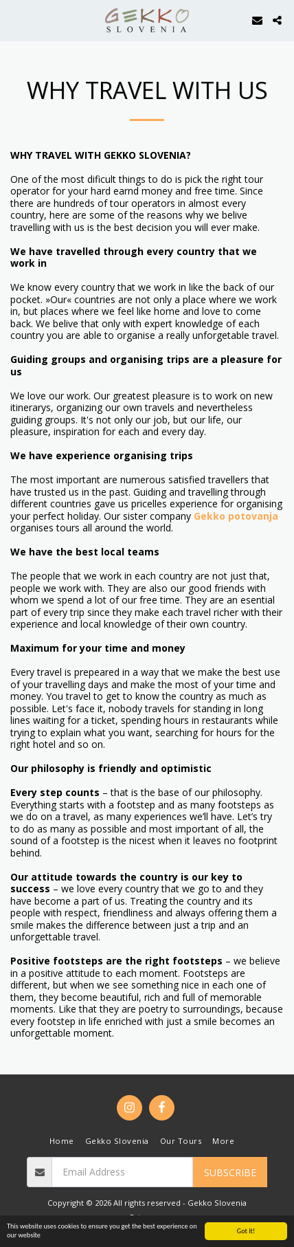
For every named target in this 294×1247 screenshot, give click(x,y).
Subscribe (230, 1172)
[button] (15, 19)
